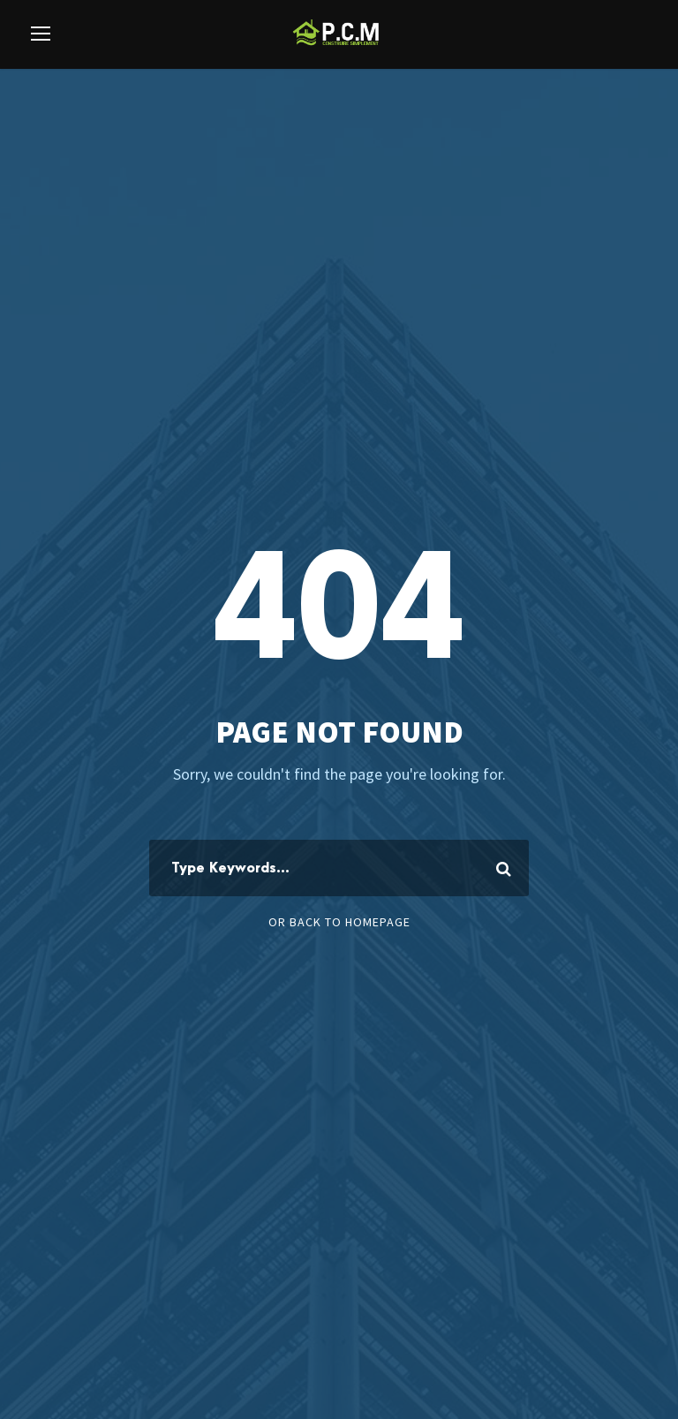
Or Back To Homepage (339, 922)
